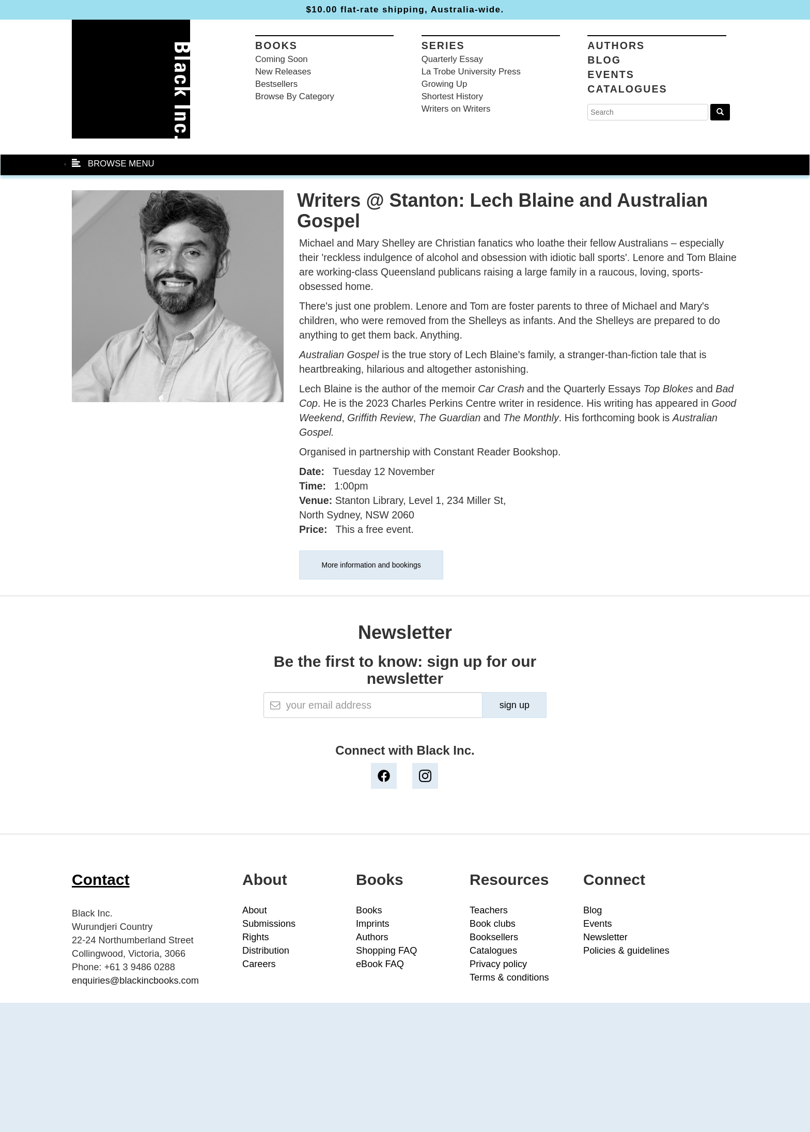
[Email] (373, 705)
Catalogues (627, 89)
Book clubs (493, 924)
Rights (255, 937)
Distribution (265, 950)
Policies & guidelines (626, 950)
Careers (259, 964)
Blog (604, 60)
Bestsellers (276, 84)
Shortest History (452, 96)
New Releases (283, 72)
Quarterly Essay (452, 59)
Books (276, 45)
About (254, 910)
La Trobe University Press (471, 72)
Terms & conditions (509, 977)
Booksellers (494, 937)
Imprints (373, 924)
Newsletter (605, 937)
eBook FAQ (380, 964)
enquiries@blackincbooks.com (135, 980)
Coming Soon (281, 59)
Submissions (268, 924)
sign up (514, 705)
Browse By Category (294, 96)
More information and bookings (371, 565)
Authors (616, 45)
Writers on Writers (456, 109)
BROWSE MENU (113, 164)
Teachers (489, 910)
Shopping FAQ (386, 950)
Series (443, 45)
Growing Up (445, 84)
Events (610, 74)
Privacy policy (498, 964)
